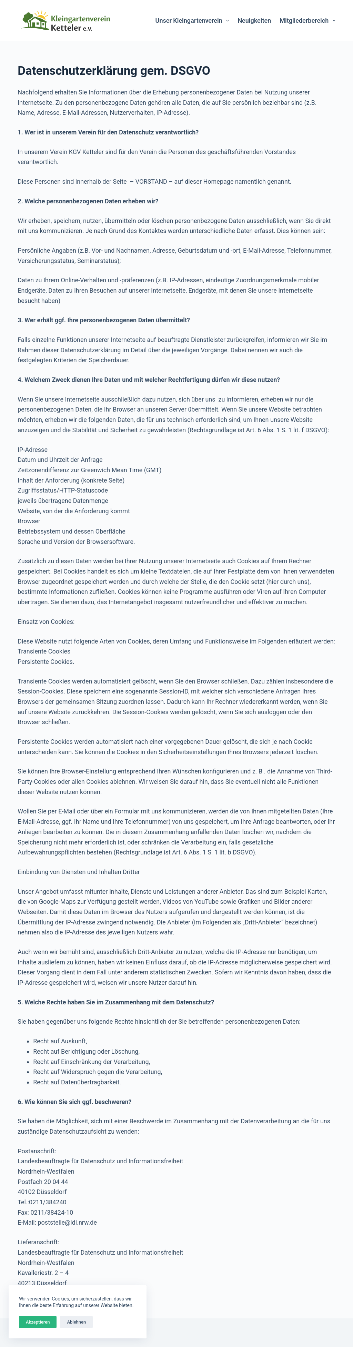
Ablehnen (76, 1322)
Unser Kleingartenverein (193, 21)
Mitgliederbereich (307, 21)
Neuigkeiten (254, 20)
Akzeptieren (38, 1322)
